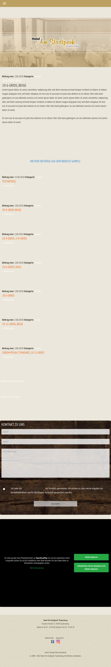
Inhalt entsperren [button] (91, 557)
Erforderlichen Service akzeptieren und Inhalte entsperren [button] (91, 567)
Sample (37, 76)
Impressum (60, 638)
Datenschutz (49, 638)
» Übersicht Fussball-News (12, 381)
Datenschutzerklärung (33, 488)
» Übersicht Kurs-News (10, 396)
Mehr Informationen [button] (37, 568)
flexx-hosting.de (60, 652)
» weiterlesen (8, 185)
